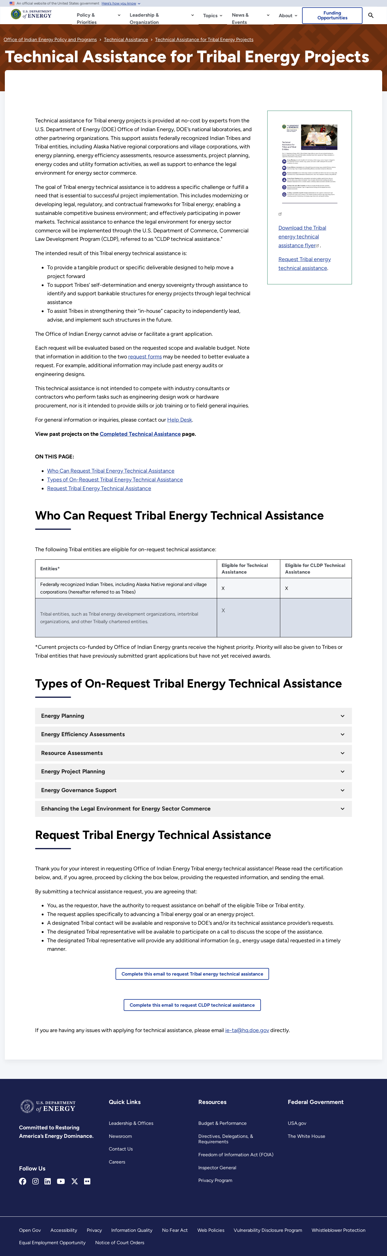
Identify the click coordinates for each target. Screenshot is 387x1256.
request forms (145, 356)
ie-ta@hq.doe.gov (247, 1030)
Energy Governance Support (79, 790)
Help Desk (179, 419)
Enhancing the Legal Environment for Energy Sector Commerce (126, 808)
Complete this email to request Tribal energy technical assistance (192, 974)
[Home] (31, 17)
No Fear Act (175, 1230)
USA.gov (297, 1123)
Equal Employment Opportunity (52, 1242)
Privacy (94, 1230)
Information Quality (131, 1230)
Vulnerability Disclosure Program (268, 1230)
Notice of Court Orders (119, 1242)
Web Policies (210, 1230)
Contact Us (121, 1149)
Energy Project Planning (73, 771)
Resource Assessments (72, 752)
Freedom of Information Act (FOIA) (236, 1154)
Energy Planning (62, 715)
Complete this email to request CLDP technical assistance (192, 1005)
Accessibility (63, 1230)
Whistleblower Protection (339, 1230)
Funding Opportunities (332, 15)
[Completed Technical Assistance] (140, 434)
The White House (306, 1136)
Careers (117, 1162)
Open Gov (30, 1230)
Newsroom (120, 1136)
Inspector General (217, 1167)
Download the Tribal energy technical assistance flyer (302, 237)
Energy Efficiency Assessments (83, 734)
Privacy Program (215, 1180)
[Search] (371, 15)
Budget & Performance (222, 1123)
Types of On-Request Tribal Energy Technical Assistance (115, 479)
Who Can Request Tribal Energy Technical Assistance (110, 471)
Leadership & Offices (131, 1123)
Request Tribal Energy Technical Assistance (99, 488)
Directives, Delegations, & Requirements (225, 1139)
